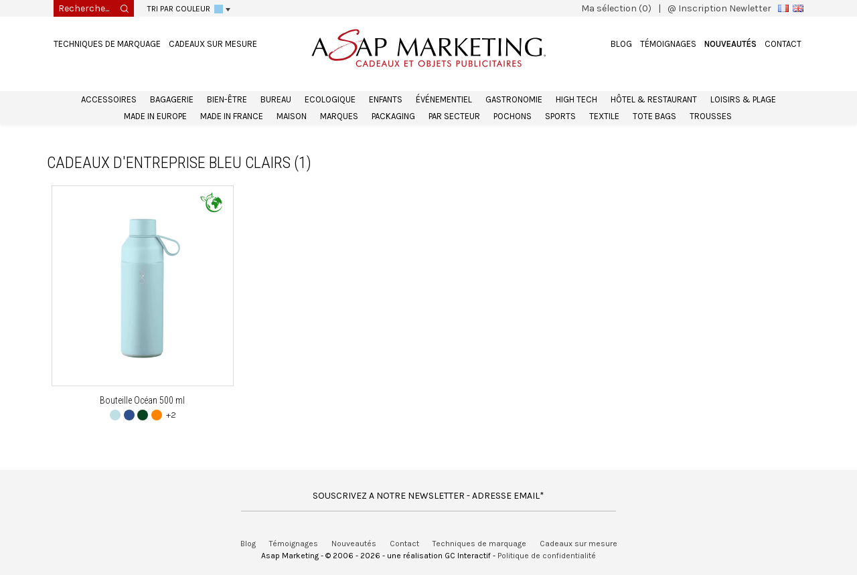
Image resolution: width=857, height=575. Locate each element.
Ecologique (330, 99)
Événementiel (444, 99)
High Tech (576, 99)
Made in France (231, 116)
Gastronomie (513, 99)
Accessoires (109, 99)
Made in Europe (155, 116)
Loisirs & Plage (743, 99)
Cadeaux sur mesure (213, 44)
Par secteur (454, 116)
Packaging (393, 116)
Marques (339, 116)
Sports (560, 116)
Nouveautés (730, 44)
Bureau (275, 99)
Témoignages (668, 44)
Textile (604, 116)
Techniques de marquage (107, 44)
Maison (292, 116)
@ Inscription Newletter (719, 8)
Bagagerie (171, 99)
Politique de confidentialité (546, 555)
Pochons (512, 116)
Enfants (385, 99)
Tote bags (654, 116)
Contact (783, 44)
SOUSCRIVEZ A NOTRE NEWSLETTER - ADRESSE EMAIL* (428, 495)
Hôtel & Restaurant (654, 99)
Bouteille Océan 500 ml (142, 400)
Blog (621, 44)
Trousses (711, 116)
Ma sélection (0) (616, 8)
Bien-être (227, 99)
